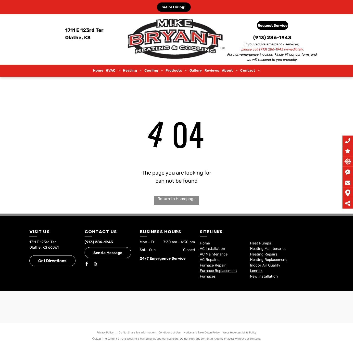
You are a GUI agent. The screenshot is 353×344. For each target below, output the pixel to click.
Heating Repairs (263, 254)
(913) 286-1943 (272, 37)
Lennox (256, 270)
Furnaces (208, 276)
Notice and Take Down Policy (202, 332)
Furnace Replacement (218, 270)
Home (205, 243)
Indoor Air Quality (265, 265)
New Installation (264, 276)
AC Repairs (209, 259)
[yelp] (95, 264)
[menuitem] (98, 71)
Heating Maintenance (268, 248)
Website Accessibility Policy (239, 332)
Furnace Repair (213, 265)
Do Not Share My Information (137, 332)
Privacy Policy (105, 332)
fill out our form (297, 54)
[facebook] (86, 264)
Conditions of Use (169, 332)
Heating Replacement (268, 259)
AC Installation (212, 248)
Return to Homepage (177, 198)
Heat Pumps (260, 243)
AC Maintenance (213, 254)
